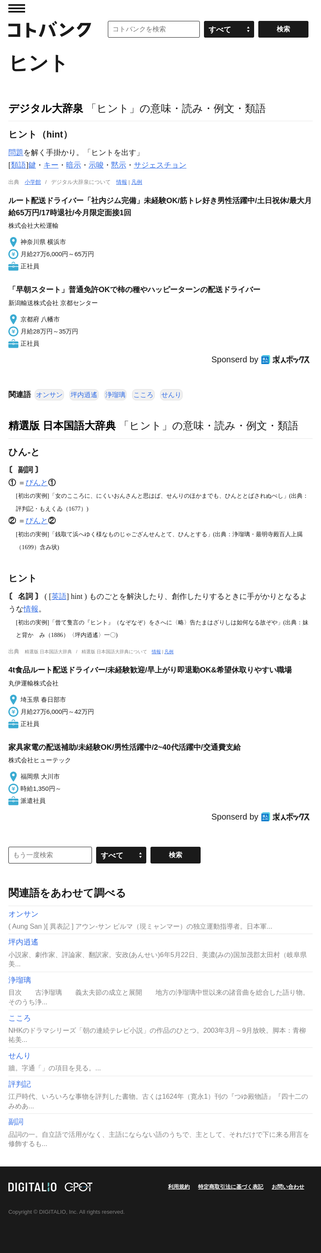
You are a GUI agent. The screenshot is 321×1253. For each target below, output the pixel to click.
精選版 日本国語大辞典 (62, 425)
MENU (16, 8)
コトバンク (49, 29)
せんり (171, 394)
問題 (15, 152)
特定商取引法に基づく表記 (230, 1187)
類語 (18, 165)
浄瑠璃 (115, 394)
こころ (143, 394)
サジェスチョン (160, 165)
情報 (121, 182)
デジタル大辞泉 (45, 108)
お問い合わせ (288, 1187)
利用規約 (179, 1187)
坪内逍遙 (84, 394)
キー (51, 165)
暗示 (73, 165)
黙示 (118, 165)
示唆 (96, 165)
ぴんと (36, 483)
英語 (58, 596)
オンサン (49, 394)
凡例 (136, 182)
